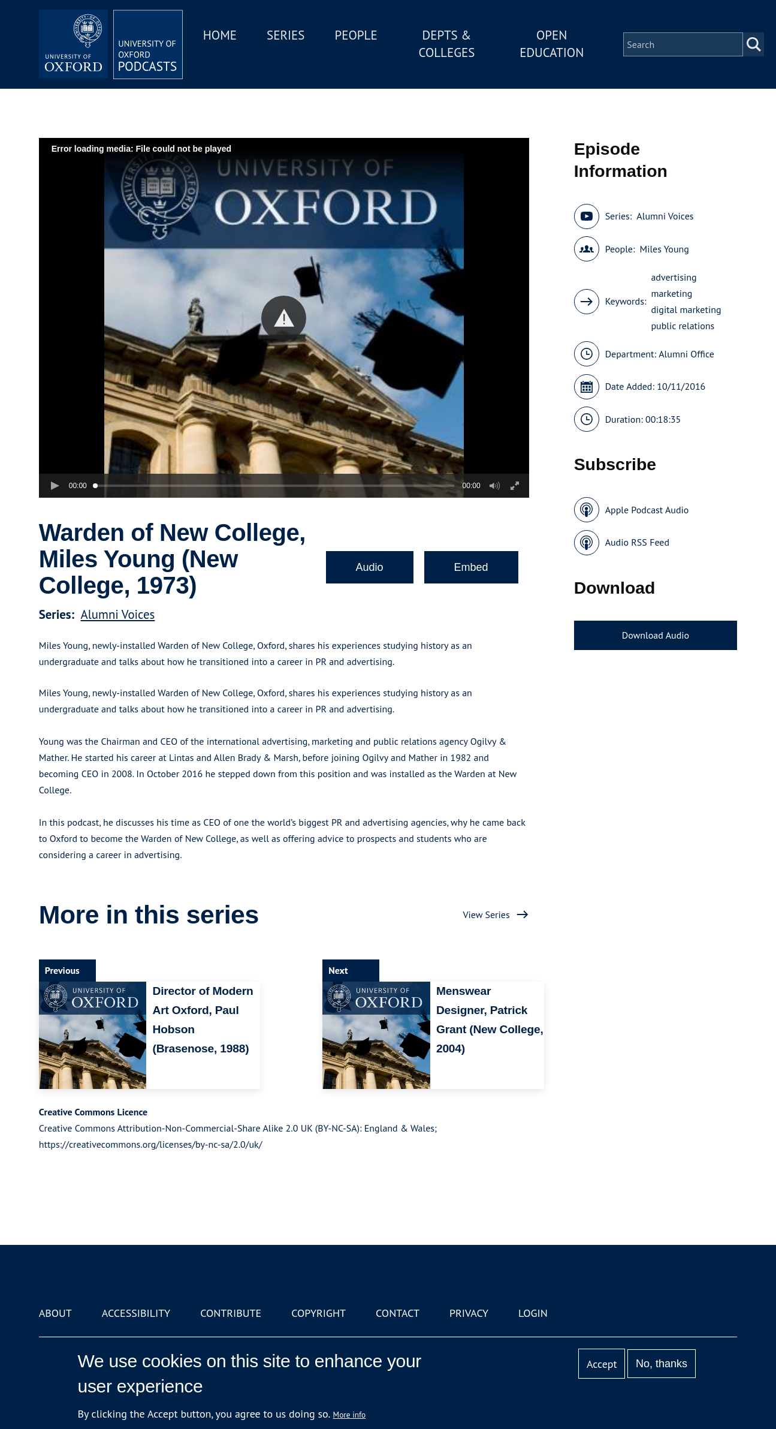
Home (220, 35)
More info (349, 1414)
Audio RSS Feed (637, 542)
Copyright (318, 1313)
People (356, 35)
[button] (283, 318)
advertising (673, 277)
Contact (397, 1313)
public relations (682, 326)
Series (285, 35)
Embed (471, 567)
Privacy (468, 1313)
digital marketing (686, 309)
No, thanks (661, 1364)
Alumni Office (686, 354)
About (55, 1313)
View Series (486, 914)
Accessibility (136, 1313)
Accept (602, 1364)
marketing (671, 293)
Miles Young (664, 249)
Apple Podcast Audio (647, 510)
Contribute (230, 1313)
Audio (370, 567)
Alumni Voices (118, 614)
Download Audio (655, 635)
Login (533, 1313)
